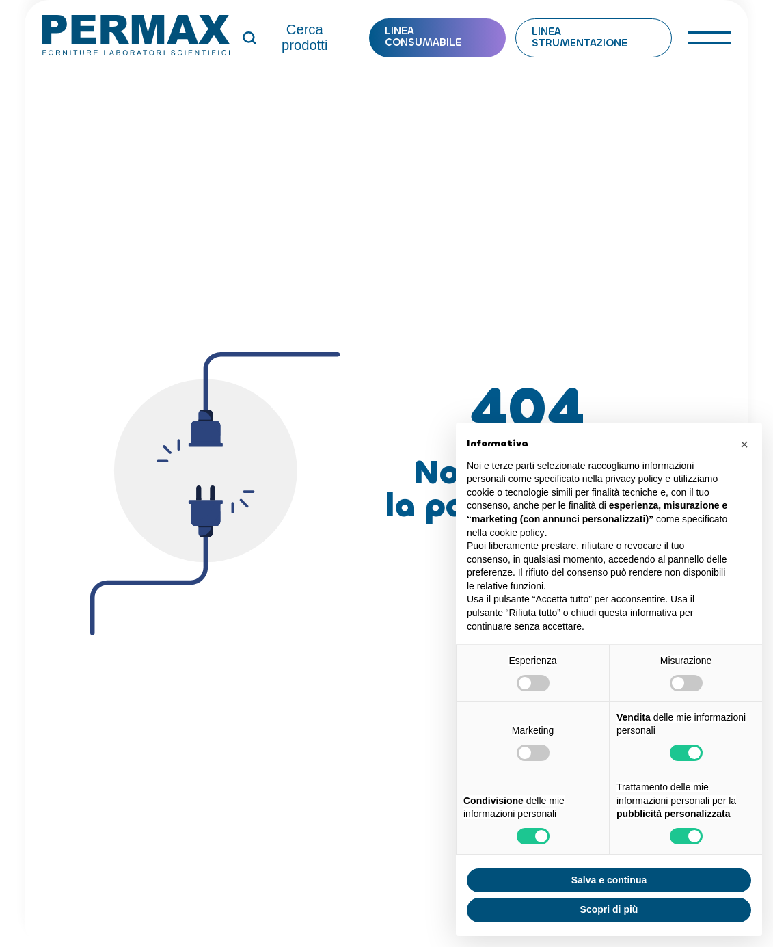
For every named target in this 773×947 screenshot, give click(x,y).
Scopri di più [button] (609, 909)
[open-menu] (709, 38)
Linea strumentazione (579, 38)
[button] (744, 444)
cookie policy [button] (516, 532)
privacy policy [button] (633, 478)
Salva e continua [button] (609, 880)
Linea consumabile (423, 37)
